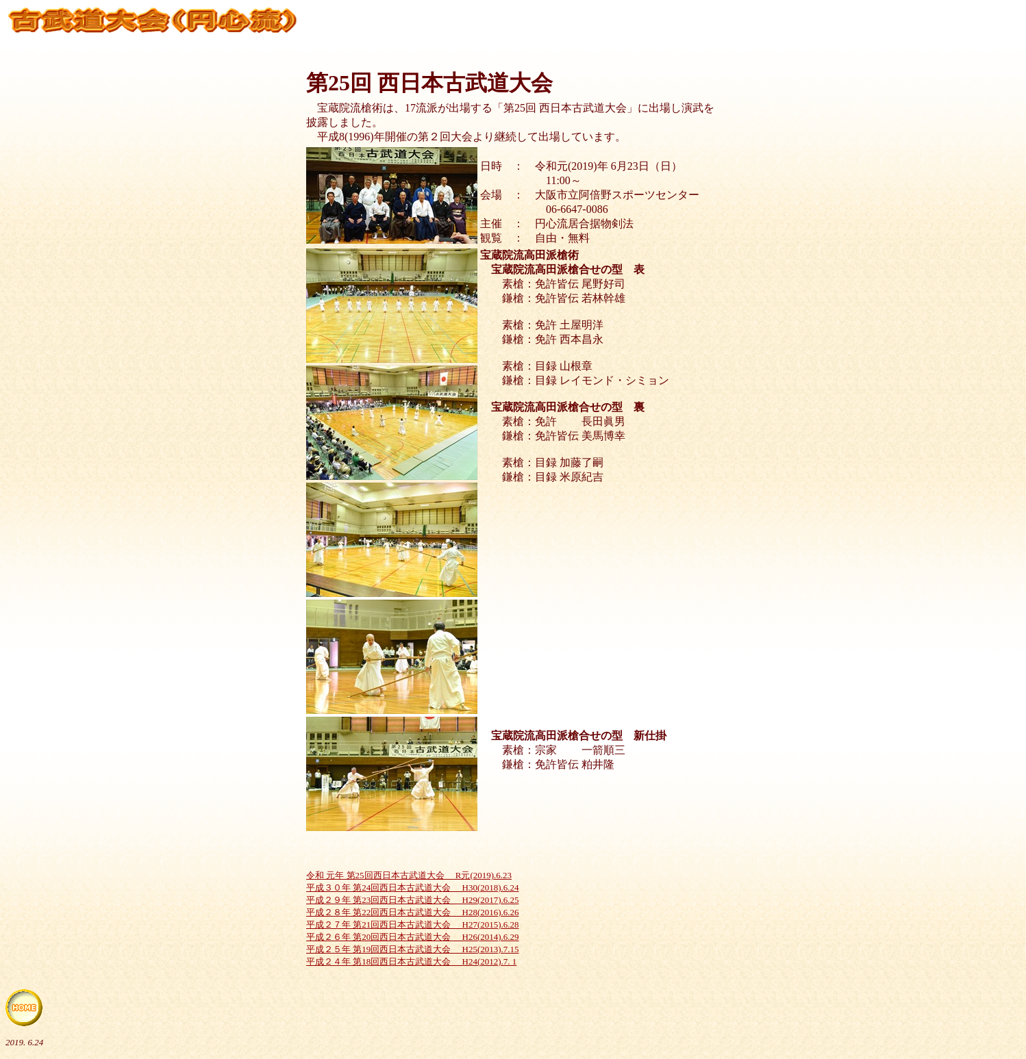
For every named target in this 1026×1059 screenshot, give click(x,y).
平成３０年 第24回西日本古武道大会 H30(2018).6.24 (412, 887)
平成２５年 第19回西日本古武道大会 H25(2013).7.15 (412, 949)
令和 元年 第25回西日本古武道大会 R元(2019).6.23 (409, 875)
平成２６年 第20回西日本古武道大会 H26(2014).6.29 (412, 937)
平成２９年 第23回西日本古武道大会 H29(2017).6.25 (412, 900)
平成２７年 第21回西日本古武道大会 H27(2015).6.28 (412, 924)
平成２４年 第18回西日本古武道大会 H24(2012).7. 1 (411, 961)
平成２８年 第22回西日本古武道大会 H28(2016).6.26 (412, 912)
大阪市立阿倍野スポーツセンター (617, 195)
